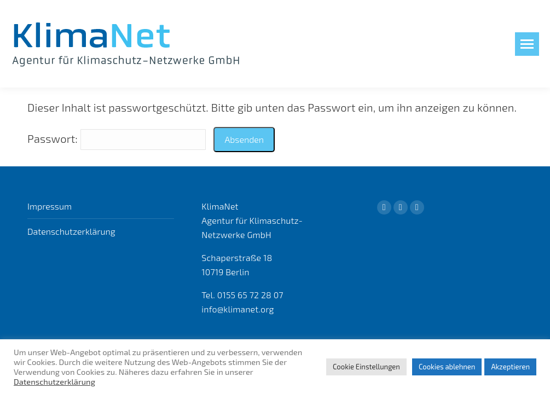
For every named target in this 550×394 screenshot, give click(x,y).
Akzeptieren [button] (510, 366)
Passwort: (116, 138)
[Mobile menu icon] (527, 44)
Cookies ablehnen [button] (447, 366)
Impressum (49, 206)
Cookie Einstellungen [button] (366, 366)
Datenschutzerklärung (71, 231)
